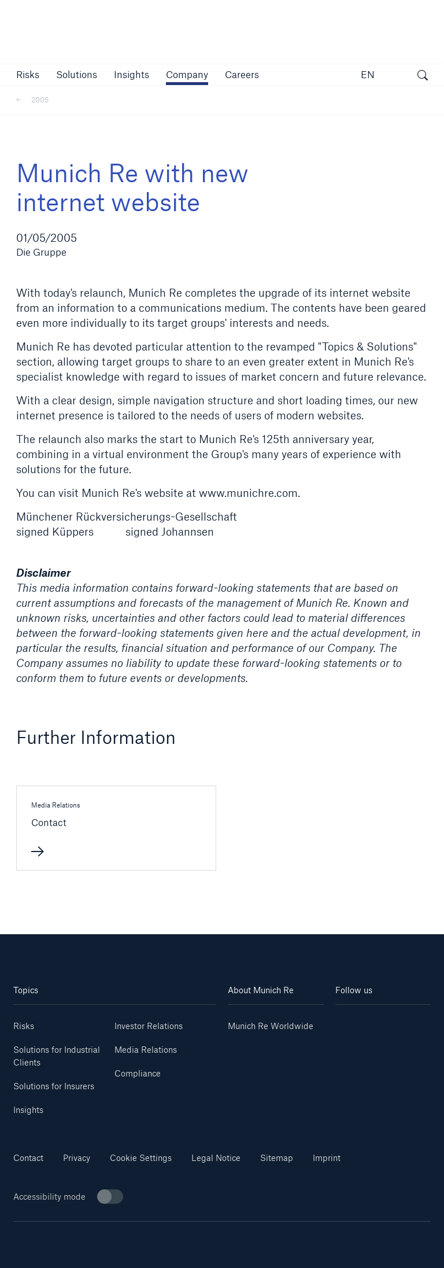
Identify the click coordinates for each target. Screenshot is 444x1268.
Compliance (137, 1073)
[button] (27, 74)
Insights (28, 1109)
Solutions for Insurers (53, 1086)
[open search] (422, 76)
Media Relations (145, 1049)
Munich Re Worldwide (270, 1025)
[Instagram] (359, 1039)
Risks (23, 1025)
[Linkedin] (359, 1021)
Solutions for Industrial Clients (56, 1056)
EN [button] (368, 74)
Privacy (76, 1157)
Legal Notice (215, 1157)
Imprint (327, 1157)
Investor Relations (148, 1025)
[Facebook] (407, 1039)
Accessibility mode (68, 1196)
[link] (131, 74)
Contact (28, 1157)
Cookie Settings (141, 1157)
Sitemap (276, 1157)
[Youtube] (407, 1021)
